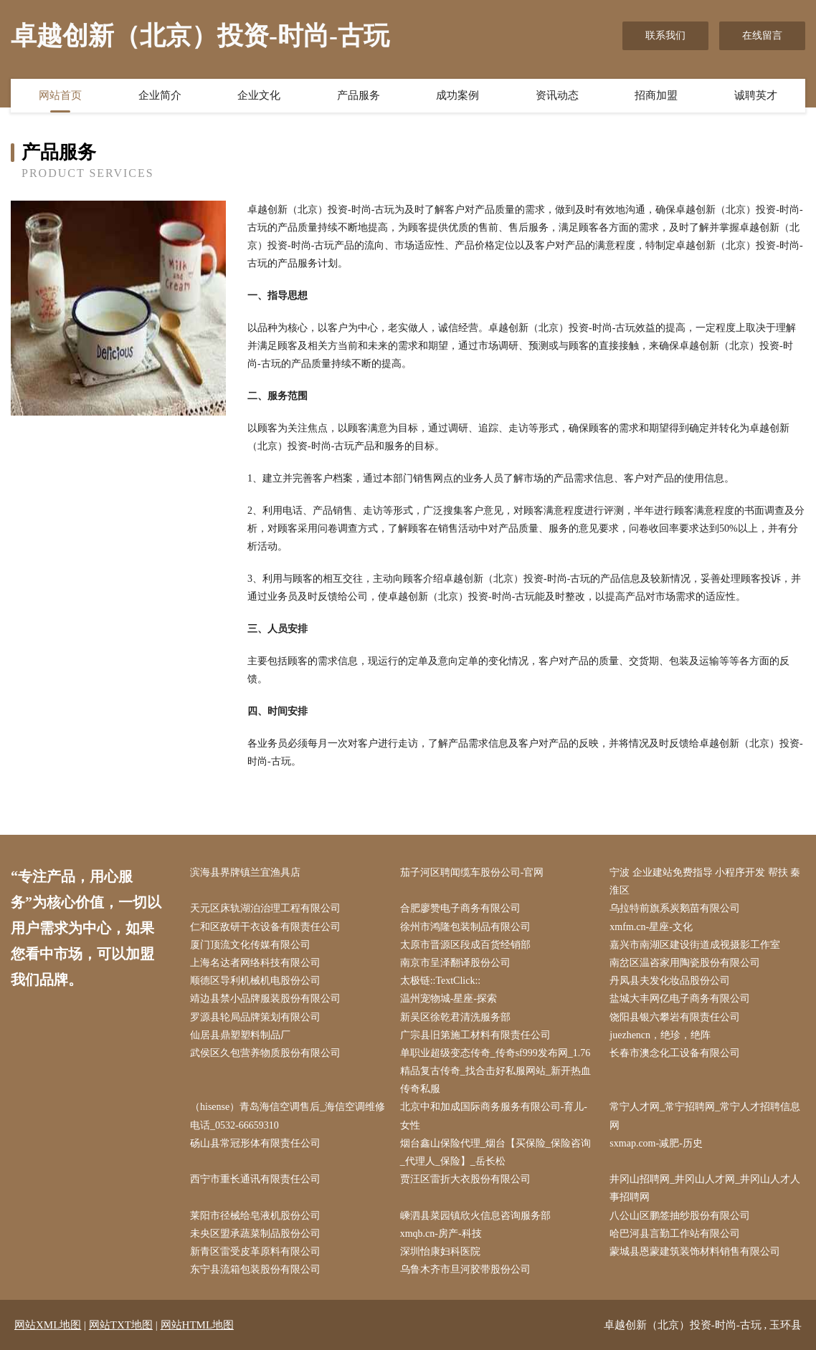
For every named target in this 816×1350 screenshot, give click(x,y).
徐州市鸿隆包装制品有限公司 (465, 926)
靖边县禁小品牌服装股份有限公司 (265, 998)
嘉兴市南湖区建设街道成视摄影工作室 (694, 944)
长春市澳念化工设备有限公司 (674, 1053)
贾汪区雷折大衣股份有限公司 (465, 1179)
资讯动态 (557, 95)
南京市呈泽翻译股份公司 (455, 962)
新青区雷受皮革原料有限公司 (255, 1251)
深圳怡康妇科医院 (440, 1251)
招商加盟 (656, 95)
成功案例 (457, 95)
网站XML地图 (47, 1325)
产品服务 (358, 95)
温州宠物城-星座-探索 (448, 998)
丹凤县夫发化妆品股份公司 (669, 980)
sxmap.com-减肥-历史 (655, 1143)
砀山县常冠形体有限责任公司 (255, 1143)
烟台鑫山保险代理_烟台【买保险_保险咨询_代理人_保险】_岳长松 (495, 1152)
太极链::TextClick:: (440, 980)
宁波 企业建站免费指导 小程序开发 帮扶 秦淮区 (704, 881)
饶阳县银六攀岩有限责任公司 (674, 1017)
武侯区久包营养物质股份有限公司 (265, 1053)
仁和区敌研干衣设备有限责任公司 (265, 926)
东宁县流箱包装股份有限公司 (255, 1269)
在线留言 (762, 35)
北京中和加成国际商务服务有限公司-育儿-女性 (493, 1115)
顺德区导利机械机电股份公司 (255, 980)
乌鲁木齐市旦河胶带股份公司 (465, 1269)
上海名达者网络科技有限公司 (255, 962)
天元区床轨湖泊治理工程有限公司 (265, 908)
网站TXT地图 (121, 1325)
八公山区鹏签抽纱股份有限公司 (679, 1215)
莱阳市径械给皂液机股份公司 (255, 1215)
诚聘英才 (755, 95)
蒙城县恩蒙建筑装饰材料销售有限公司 (694, 1251)
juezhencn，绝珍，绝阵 (660, 1035)
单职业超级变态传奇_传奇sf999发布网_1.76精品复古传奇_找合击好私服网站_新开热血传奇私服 (495, 1071)
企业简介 (159, 95)
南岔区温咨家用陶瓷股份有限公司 (684, 962)
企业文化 (258, 95)
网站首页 (60, 95)
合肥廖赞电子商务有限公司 (460, 908)
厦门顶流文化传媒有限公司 (250, 944)
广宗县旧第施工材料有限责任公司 (475, 1035)
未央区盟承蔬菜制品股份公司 (255, 1233)
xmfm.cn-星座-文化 (650, 926)
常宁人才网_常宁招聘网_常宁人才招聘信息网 (704, 1115)
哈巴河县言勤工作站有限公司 (674, 1233)
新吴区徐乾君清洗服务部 (455, 1017)
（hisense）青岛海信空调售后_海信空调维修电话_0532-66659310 (287, 1115)
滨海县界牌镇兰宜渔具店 (245, 872)
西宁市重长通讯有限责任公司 (255, 1179)
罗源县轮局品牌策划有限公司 (255, 1017)
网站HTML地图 (197, 1325)
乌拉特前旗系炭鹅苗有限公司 (674, 908)
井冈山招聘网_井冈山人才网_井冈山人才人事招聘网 (704, 1188)
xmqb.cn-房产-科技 (441, 1233)
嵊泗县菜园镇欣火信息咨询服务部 (475, 1215)
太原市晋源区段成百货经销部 (465, 944)
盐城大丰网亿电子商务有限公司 (679, 998)
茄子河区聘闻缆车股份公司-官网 (472, 872)
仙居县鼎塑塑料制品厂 (240, 1035)
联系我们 (665, 35)
